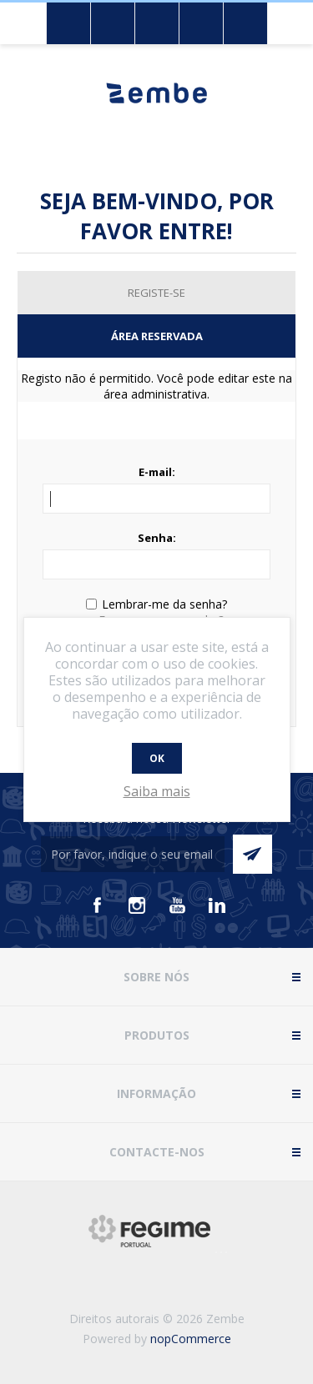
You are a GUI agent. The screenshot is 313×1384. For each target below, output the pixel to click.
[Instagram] (137, 905)
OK (156, 758)
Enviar (252, 854)
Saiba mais (157, 791)
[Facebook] (96, 905)
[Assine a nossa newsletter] (133, 854)
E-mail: (157, 471)
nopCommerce (190, 1338)
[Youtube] (177, 905)
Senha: (157, 537)
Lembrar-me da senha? (164, 604)
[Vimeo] (217, 905)
